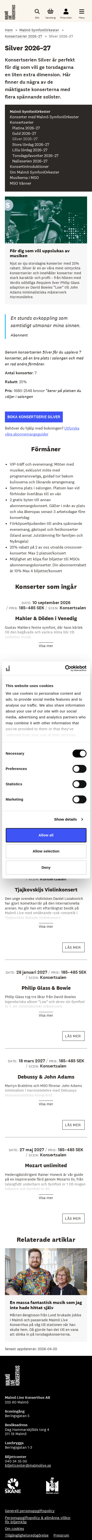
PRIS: (14, 608)
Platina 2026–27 (26, 128)
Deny (46, 867)
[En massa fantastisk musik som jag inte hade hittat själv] (46, 1295)
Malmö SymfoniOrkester (39, 30)
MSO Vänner (20, 183)
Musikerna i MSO (24, 178)
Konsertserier (21, 122)
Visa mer (46, 645)
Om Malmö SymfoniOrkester (34, 172)
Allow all (46, 835)
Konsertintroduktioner (29, 166)
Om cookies (14, 1528)
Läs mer (75, 948)
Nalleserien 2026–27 (29, 161)
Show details (65, 819)
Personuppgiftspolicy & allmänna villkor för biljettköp (38, 1520)
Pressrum (61, 1535)
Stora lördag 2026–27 (30, 144)
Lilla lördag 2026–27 (29, 150)
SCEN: (54, 608)
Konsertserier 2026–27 (23, 36)
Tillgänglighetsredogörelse (27, 1535)
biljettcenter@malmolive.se (28, 1465)
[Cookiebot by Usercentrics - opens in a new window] (65, 668)
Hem (9, 30)
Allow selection (46, 851)
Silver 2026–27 (25, 139)
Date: (27, 603)
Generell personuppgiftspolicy (30, 1511)
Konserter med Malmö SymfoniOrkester (44, 117)
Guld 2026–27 (24, 133)
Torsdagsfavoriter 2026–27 (35, 156)
